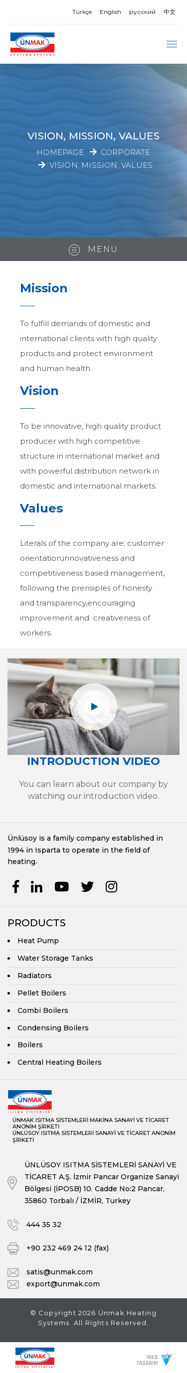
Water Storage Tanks (55, 958)
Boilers (30, 1044)
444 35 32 (43, 1224)
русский (142, 11)
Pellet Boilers (41, 993)
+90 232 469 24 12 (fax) (67, 1248)
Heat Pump (38, 940)
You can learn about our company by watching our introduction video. (93, 790)
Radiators (34, 975)
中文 (170, 11)
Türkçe (82, 11)
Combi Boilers (42, 1010)
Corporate (126, 152)
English (110, 11)
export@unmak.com (63, 1283)
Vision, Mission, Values (101, 164)
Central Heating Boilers (59, 1062)
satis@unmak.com (59, 1271)
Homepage (60, 152)
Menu (93, 250)
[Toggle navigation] (172, 44)
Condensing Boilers (53, 1027)
